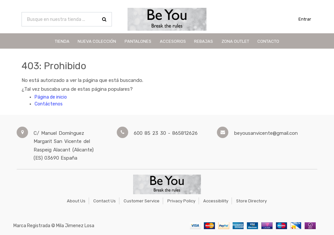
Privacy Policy (181, 200)
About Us (76, 200)
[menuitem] (62, 41)
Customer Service (141, 200)
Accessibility (215, 200)
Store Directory (251, 200)
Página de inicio (51, 97)
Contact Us (104, 200)
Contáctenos (49, 104)
